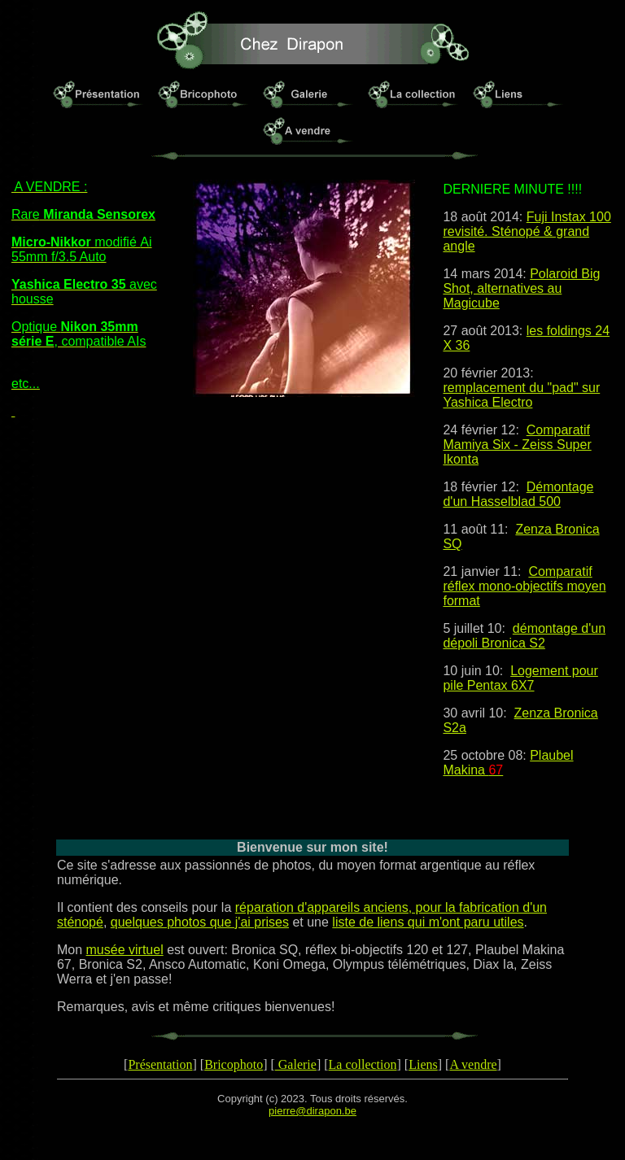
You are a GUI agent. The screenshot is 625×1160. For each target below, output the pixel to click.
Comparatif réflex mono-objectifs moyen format (524, 586)
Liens (423, 1064)
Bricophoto (233, 1064)
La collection (363, 1064)
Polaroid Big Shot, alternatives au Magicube (521, 288)
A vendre (472, 1064)
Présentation (160, 1064)
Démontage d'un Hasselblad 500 (518, 494)
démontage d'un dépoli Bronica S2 (524, 635)
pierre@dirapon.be (312, 1111)
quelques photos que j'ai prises (200, 922)
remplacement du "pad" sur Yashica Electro (521, 395)
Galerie (296, 1064)
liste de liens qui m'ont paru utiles (427, 922)
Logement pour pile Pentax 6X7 (520, 678)
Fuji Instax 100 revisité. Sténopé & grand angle (526, 231)
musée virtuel (125, 950)
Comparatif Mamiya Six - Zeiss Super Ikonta (517, 444)
